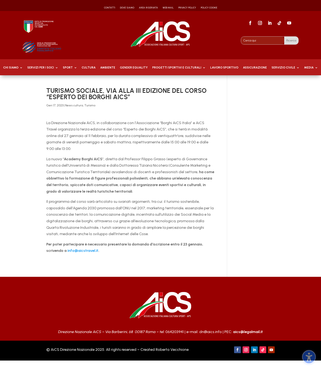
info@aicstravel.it (82, 250)
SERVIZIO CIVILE (283, 67)
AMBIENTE (107, 67)
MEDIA (309, 67)
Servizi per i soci (40, 67)
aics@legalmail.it (248, 331)
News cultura (74, 105)
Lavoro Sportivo (224, 67)
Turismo (89, 105)
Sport (68, 67)
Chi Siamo (10, 67)
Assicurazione (255, 67)
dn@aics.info (210, 331)
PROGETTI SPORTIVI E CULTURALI (176, 67)
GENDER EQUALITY (134, 67)
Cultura (89, 67)
